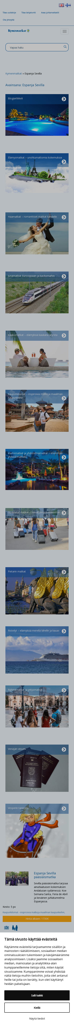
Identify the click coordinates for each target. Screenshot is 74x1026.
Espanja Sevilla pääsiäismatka (45, 875)
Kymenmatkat (13, 73)
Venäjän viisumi (37, 749)
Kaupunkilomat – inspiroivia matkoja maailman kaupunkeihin (37, 396)
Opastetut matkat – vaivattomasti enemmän (37, 513)
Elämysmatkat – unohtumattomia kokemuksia (37, 160)
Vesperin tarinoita (37, 808)
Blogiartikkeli (37, 99)
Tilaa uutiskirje (9, 12)
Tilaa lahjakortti (28, 12)
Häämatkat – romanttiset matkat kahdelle (37, 217)
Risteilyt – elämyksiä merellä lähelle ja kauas (37, 631)
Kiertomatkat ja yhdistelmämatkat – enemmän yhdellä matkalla (37, 455)
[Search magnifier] (65, 46)
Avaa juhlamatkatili (50, 12)
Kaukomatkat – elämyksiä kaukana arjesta (37, 335)
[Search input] (36, 47)
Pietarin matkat (37, 572)
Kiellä (37, 1007)
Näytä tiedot (37, 1018)
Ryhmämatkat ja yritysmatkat (37, 690)
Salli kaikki (37, 995)
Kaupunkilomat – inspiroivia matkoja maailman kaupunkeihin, (34, 912)
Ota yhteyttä (8, 20)
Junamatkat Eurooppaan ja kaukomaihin (37, 276)
